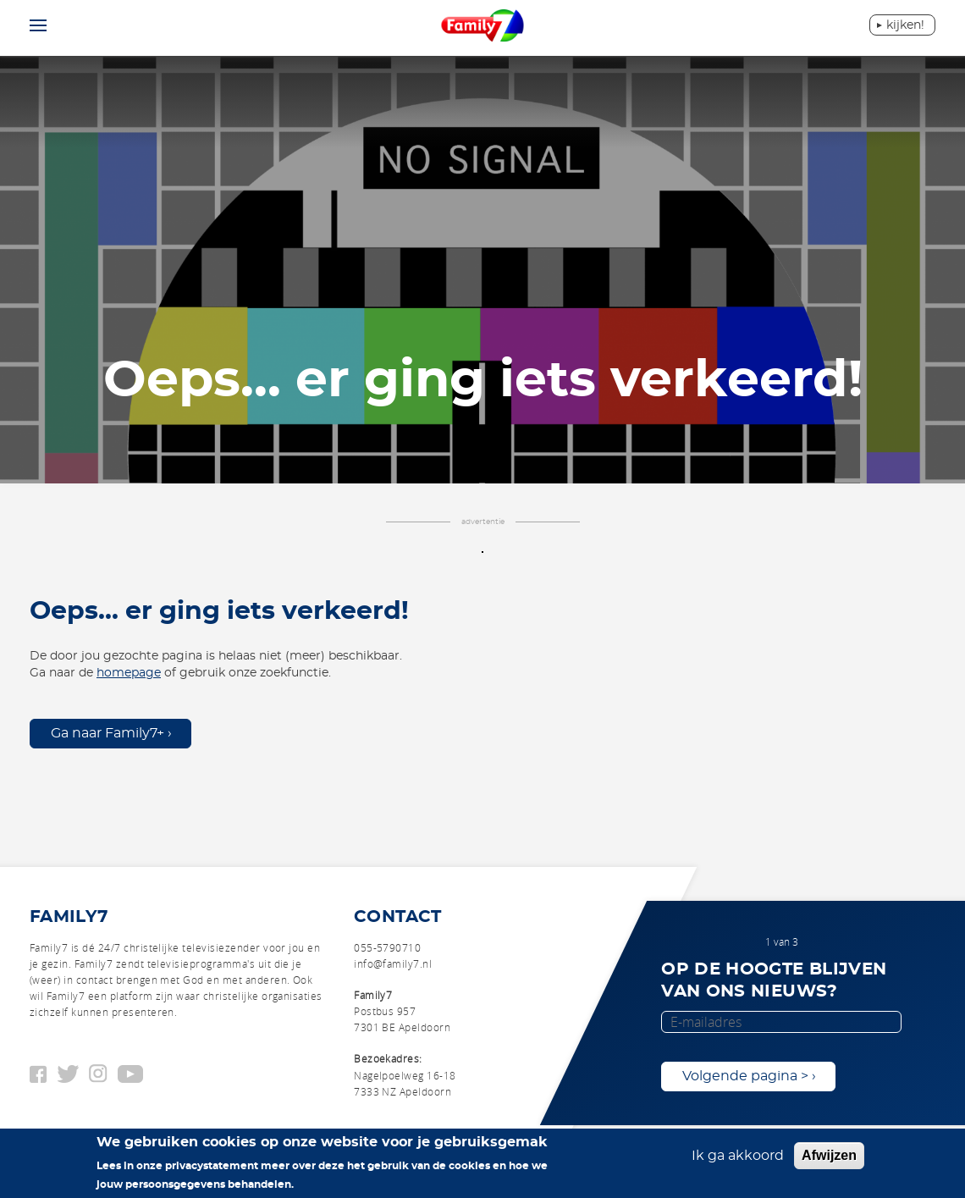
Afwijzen (829, 1155)
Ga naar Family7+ (107, 733)
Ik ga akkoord (738, 1155)
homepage (128, 673)
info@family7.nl (393, 963)
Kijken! (905, 25)
